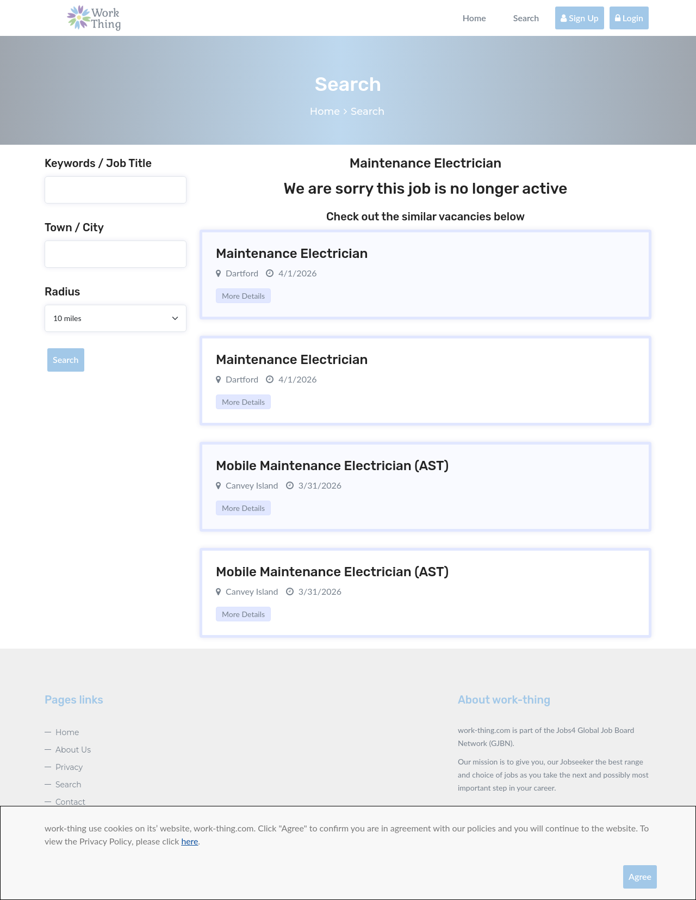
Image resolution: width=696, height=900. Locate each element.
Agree (640, 876)
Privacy (69, 767)
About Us (73, 750)
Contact (70, 802)
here (189, 841)
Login (629, 18)
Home (474, 18)
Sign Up (580, 18)
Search (526, 18)
